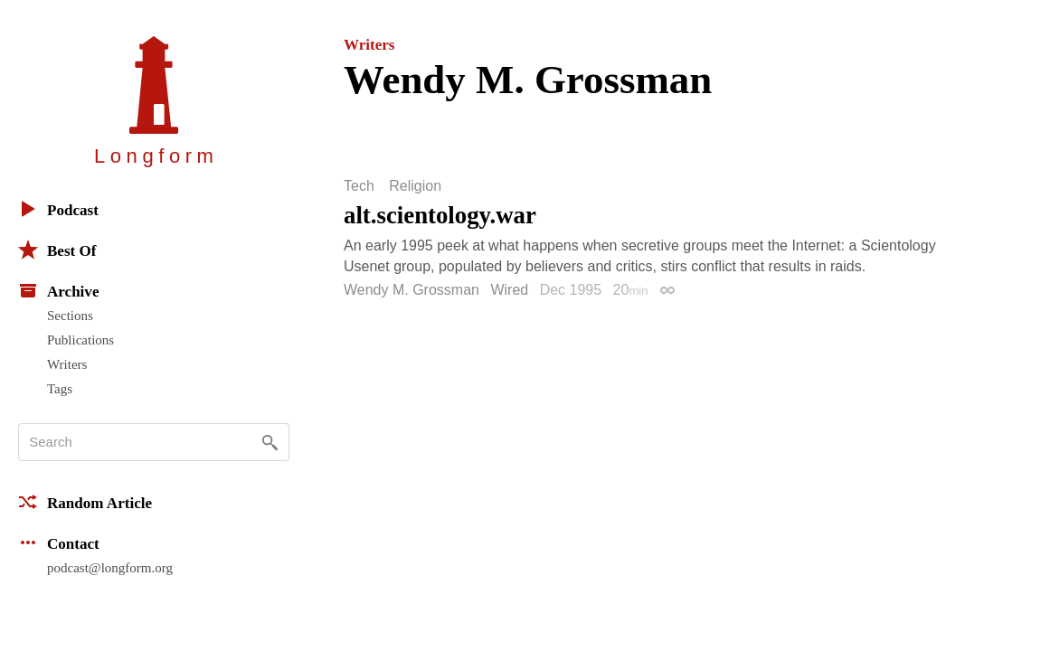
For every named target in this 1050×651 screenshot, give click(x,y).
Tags (59, 389)
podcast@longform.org (110, 568)
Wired (509, 289)
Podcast (58, 209)
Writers (67, 364)
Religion (415, 186)
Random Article (85, 502)
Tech (359, 186)
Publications (80, 340)
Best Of (57, 249)
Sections (70, 315)
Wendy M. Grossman (411, 289)
